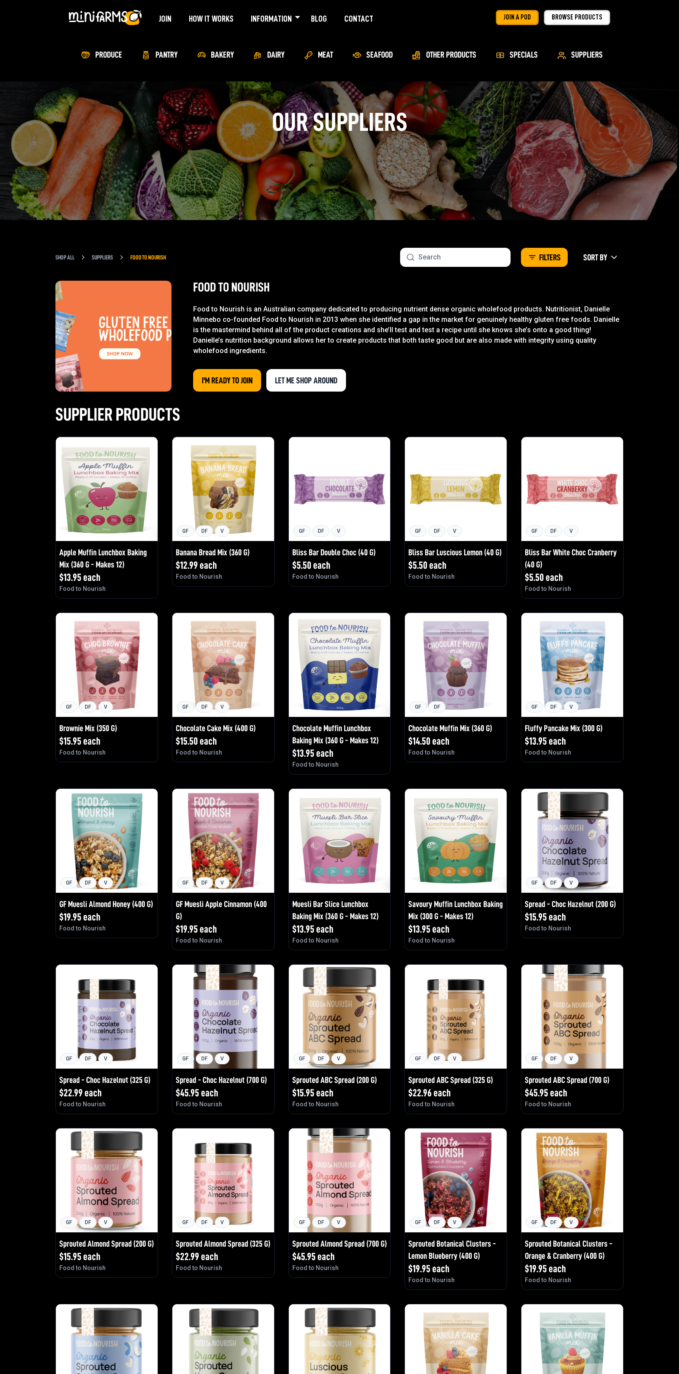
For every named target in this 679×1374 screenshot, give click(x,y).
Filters (544, 257)
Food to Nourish (148, 257)
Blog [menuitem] (319, 18)
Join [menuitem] (165, 18)
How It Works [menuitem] (211, 18)
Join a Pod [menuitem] (517, 17)
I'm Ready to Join (227, 380)
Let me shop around (306, 380)
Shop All (64, 257)
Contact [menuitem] (358, 18)
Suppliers (102, 257)
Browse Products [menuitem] (577, 17)
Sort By (600, 257)
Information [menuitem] (271, 18)
